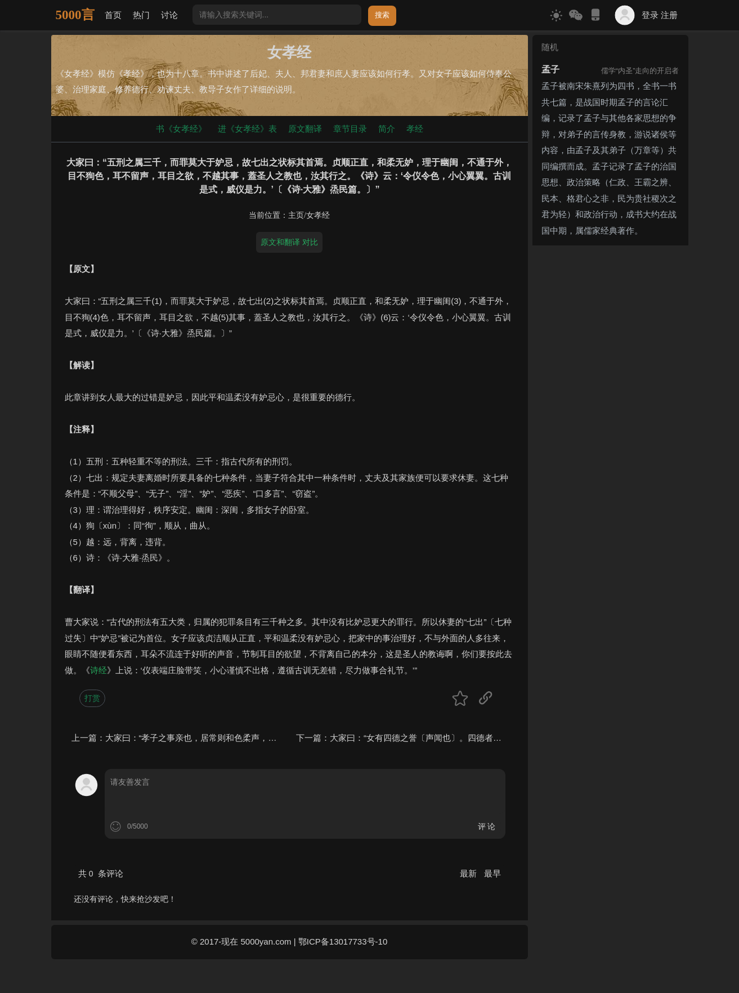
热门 (141, 15)
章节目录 (350, 128)
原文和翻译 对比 (289, 242)
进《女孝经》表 (247, 128)
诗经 (98, 670)
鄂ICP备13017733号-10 (342, 941)
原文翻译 (305, 128)
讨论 (169, 15)
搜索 (382, 15)
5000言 (75, 15)
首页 (113, 15)
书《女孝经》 (181, 128)
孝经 (414, 128)
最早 (492, 873)
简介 (386, 128)
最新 (469, 873)
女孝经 (318, 215)
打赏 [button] (92, 698)
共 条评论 (100, 873)
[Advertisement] (610, 419)
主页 (296, 215)
